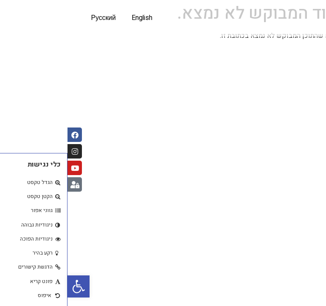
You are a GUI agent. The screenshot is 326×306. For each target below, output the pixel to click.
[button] (11, 286)
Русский (35, 18)
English (75, 18)
